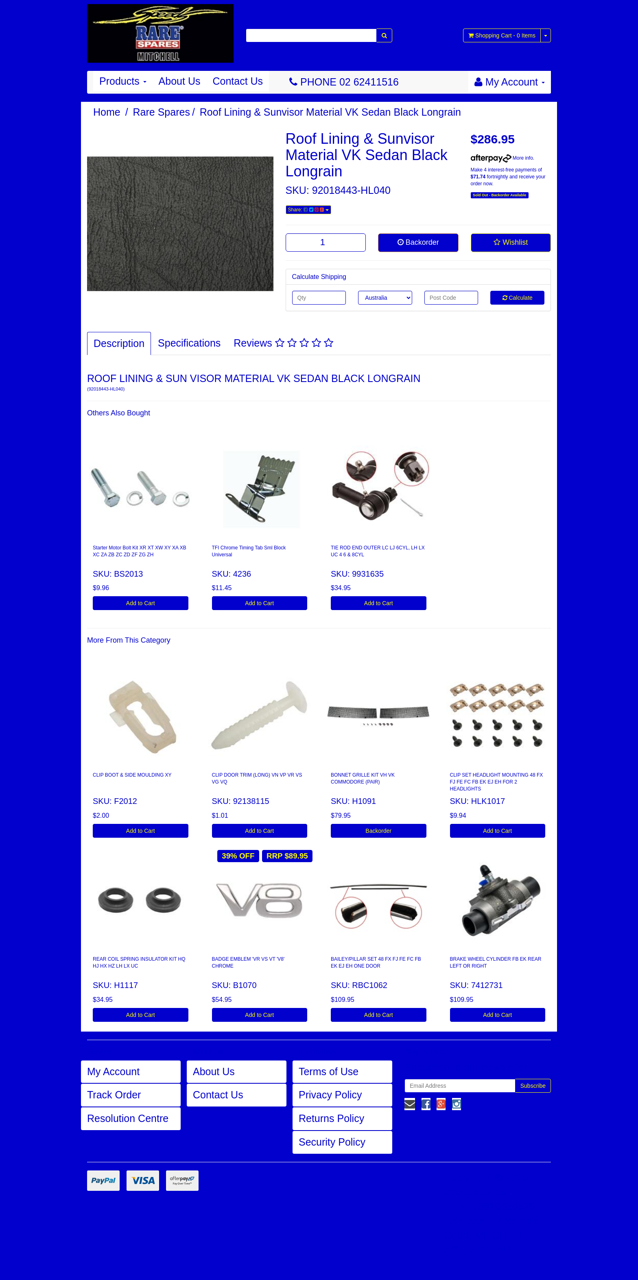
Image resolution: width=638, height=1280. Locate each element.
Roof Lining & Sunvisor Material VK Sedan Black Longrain (330, 112)
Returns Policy (331, 1118)
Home (106, 112)
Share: (308, 210)
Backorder (418, 242)
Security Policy (332, 1142)
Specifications (189, 343)
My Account (113, 1071)
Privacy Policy (330, 1094)
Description (119, 343)
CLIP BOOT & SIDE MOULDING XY (132, 775)
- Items (501, 35)
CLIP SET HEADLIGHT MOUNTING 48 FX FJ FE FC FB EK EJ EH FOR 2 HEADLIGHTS (496, 782)
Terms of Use (328, 1071)
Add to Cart (140, 603)
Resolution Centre (127, 1118)
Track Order (114, 1094)
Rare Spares (161, 112)
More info (502, 158)
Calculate (518, 297)
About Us (180, 81)
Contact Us (237, 81)
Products (122, 81)
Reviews (283, 343)
